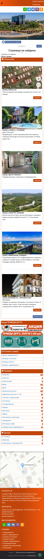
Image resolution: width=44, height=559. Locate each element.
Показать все (38, 316)
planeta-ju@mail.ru (8, 516)
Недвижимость (8, 532)
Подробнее (37, 97)
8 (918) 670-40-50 (8, 514)
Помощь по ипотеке (10, 537)
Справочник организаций (12, 545)
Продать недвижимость (11, 541)
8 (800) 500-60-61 (38, 1)
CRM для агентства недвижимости (25, 552)
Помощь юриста (8, 539)
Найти (39, 46)
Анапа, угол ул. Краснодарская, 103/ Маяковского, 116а (21, 510)
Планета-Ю (36, 4)
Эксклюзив (7, 548)
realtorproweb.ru (31, 555)
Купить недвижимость (11, 535)
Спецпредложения (9, 543)
